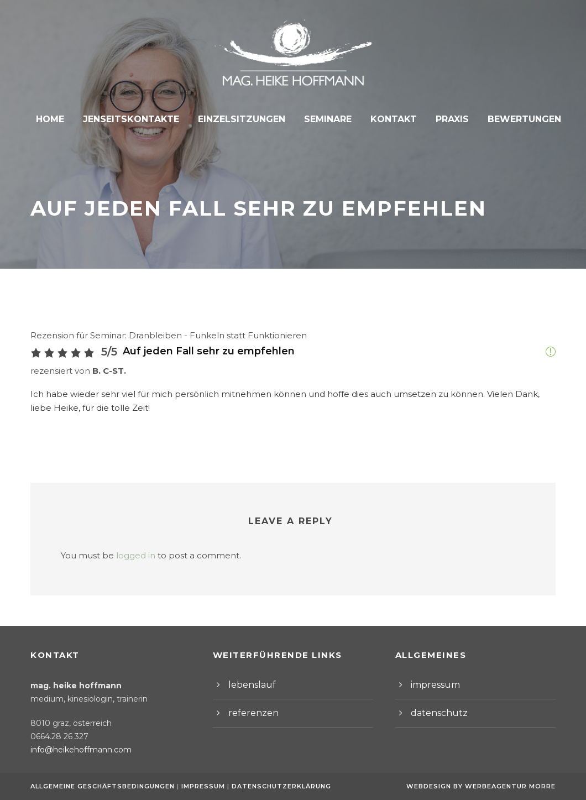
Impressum (201, 786)
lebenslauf (248, 684)
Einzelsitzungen (242, 119)
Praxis (446, 119)
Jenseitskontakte (136, 119)
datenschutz (434, 713)
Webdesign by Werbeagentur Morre (484, 786)
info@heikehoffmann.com (74, 749)
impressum (432, 684)
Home (59, 119)
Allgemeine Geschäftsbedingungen (102, 786)
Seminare (325, 119)
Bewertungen (516, 119)
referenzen (249, 713)
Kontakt (389, 119)
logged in (126, 555)
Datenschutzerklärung (275, 786)
